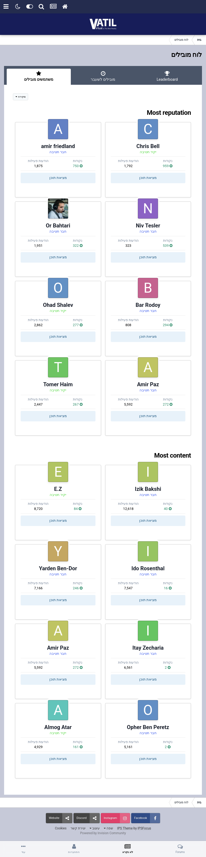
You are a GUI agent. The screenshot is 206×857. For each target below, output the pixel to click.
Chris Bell (148, 146)
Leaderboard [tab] (167, 76)
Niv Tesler (148, 225)
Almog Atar (58, 727)
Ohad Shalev (58, 305)
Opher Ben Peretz (148, 727)
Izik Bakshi (148, 489)
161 (78, 747)
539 (167, 246)
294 (167, 325)
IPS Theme (125, 828)
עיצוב (95, 828)
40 (168, 509)
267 (78, 404)
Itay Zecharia (148, 648)
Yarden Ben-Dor (58, 568)
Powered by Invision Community (103, 833)
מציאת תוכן (148, 178)
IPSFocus (144, 828)
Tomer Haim (58, 384)
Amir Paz (148, 384)
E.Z (58, 489)
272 (167, 404)
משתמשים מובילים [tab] (39, 76)
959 (167, 166)
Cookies (61, 828)
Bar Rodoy (148, 305)
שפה (108, 828)
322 (78, 246)
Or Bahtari (58, 225)
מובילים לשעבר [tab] (103, 76)
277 (78, 325)
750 (78, 166)
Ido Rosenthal (148, 568)
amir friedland (58, 146)
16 (168, 588)
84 (78, 509)
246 (78, 588)
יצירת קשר (78, 828)
